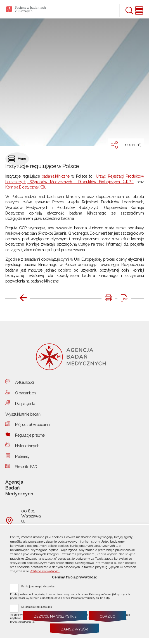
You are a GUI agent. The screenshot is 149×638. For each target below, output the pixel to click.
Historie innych (27, 446)
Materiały (22, 456)
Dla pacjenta (25, 403)
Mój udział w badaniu (32, 424)
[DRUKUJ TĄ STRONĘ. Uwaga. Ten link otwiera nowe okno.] (108, 298)
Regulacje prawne (30, 435)
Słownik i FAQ (26, 467)
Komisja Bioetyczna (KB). (25, 187)
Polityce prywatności (45, 571)
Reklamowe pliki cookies (36, 606)
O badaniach (25, 393)
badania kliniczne (56, 176)
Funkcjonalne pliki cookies (38, 586)
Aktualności (24, 382)
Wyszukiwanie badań (22, 414)
